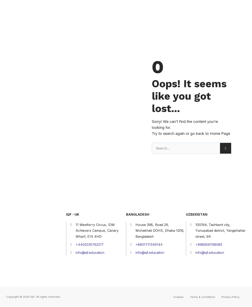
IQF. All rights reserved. (45, 296)
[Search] (225, 148)
